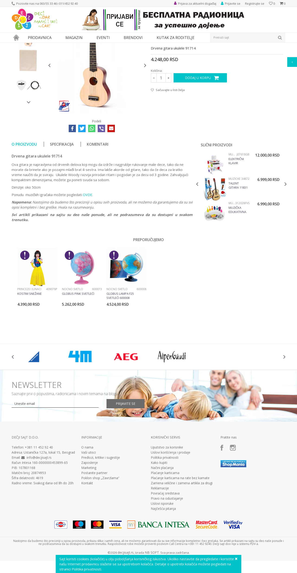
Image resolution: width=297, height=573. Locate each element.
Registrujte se (254, 3)
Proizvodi (33, 46)
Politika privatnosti (164, 500)
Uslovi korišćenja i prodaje (170, 495)
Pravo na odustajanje (167, 541)
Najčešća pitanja (163, 551)
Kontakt (87, 526)
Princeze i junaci (29, 332)
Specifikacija (62, 187)
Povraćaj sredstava (165, 536)
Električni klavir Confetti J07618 (236, 204)
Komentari (97, 187)
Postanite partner (94, 515)
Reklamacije (160, 531)
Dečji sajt (17, 46)
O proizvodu (24, 187)
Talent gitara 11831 (238, 228)
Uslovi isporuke (162, 546)
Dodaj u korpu (198, 120)
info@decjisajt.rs (39, 500)
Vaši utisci (88, 495)
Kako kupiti (159, 505)
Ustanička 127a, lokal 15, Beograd (49, 495)
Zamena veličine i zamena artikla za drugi (182, 526)
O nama (87, 490)
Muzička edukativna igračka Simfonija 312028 (237, 252)
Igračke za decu (52, 46)
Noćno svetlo (72, 332)
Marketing (88, 510)
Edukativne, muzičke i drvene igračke (90, 46)
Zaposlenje (89, 505)
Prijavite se (125, 446)
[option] (29, 78)
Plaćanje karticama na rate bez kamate (180, 521)
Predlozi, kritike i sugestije (100, 500)
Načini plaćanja (162, 510)
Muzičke (122, 46)
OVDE (87, 237)
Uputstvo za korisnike (167, 490)
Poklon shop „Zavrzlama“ (100, 521)
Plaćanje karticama (165, 515)
